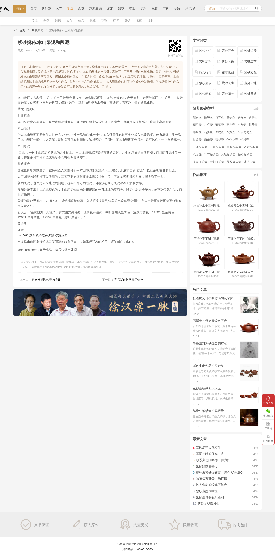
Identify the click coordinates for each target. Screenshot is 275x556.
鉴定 (110, 8)
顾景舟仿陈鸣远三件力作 (213, 460)
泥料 (143, 8)
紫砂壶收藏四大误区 (207, 388)
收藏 (93, 20)
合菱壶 (253, 117)
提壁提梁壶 (245, 154)
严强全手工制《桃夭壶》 (208, 238)
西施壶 (208, 139)
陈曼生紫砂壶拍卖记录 (208, 411)
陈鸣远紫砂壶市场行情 (211, 478)
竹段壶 (244, 139)
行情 (116, 20)
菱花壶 (230, 124)
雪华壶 (219, 139)
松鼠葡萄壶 (245, 132)
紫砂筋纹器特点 (207, 466)
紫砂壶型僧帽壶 (207, 491)
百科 (166, 8)
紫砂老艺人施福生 (208, 447)
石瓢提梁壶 (217, 147)
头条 (46, 20)
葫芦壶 (197, 124)
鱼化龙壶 (232, 139)
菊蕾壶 (219, 124)
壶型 (132, 8)
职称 (104, 20)
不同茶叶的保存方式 (210, 454)
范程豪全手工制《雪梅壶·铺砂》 (208, 272)
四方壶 (230, 132)
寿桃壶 (219, 132)
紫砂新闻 (37, 30)
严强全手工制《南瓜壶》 (243, 238)
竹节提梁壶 (211, 154)
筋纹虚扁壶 (234, 161)
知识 (58, 20)
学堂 (70, 8)
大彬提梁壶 (217, 161)
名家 (81, 8)
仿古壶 (219, 117)
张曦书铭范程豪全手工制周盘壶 (243, 272)
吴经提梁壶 (228, 154)
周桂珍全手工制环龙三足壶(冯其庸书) (208, 205)
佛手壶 (230, 117)
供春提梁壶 (200, 161)
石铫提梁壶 (200, 147)
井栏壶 (208, 124)
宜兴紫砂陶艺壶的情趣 (46, 279)
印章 (121, 8)
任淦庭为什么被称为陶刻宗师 (213, 298)
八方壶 (197, 154)
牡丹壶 (253, 124)
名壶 (59, 8)
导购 (150, 20)
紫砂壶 (46, 8)
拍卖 (81, 20)
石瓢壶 (208, 132)
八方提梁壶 (251, 147)
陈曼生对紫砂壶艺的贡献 (210, 343)
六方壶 (242, 124)
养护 (127, 20)
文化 (69, 20)
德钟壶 (208, 117)
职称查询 (95, 8)
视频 (154, 8)
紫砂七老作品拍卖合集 (208, 365)
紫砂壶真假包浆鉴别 (210, 497)
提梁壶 (197, 139)
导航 (19, 8)
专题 (177, 8)
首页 (33, 8)
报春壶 (197, 117)
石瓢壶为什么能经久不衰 (210, 320)
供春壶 (242, 117)
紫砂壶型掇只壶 (208, 503)
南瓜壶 (197, 132)
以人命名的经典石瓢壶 (211, 485)
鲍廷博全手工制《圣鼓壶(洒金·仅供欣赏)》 (243, 205)
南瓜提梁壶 (234, 147)
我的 (190, 8)
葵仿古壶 (249, 161)
